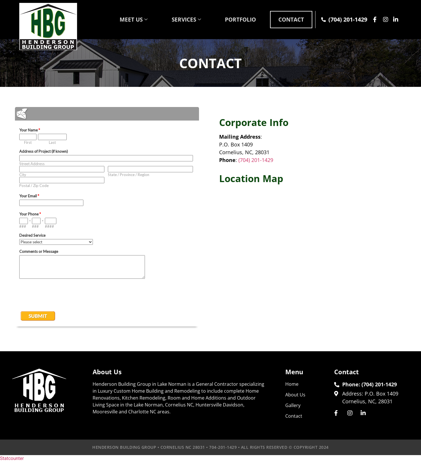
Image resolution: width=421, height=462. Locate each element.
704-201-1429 (223, 447)
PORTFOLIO (235, 19)
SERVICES (177, 19)
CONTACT (289, 19)
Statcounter (12, 458)
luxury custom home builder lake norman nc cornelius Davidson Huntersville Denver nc (314, 253)
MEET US (122, 19)
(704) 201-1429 (255, 159)
